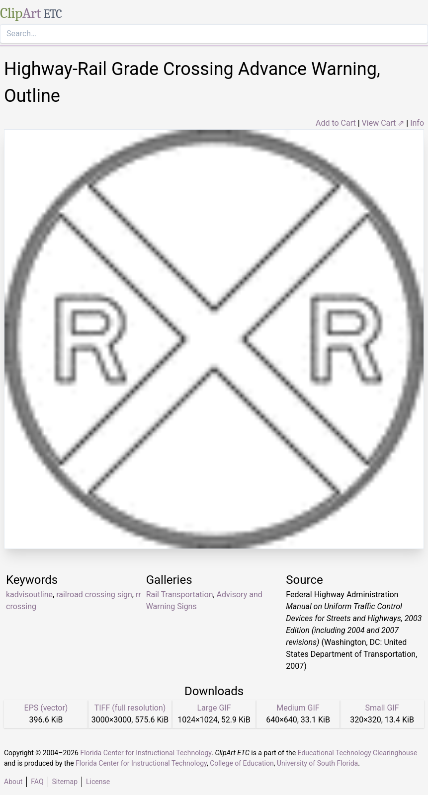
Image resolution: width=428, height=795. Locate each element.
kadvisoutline (29, 594)
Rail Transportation (179, 594)
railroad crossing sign (94, 594)
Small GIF (382, 708)
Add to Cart (336, 123)
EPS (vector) (46, 708)
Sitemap (65, 782)
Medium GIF (297, 708)
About (13, 782)
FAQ (37, 782)
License (98, 782)
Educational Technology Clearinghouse (358, 753)
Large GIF (214, 708)
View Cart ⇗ (383, 123)
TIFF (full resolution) (130, 708)
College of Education (242, 763)
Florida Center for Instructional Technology (145, 753)
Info (417, 123)
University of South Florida (317, 763)
